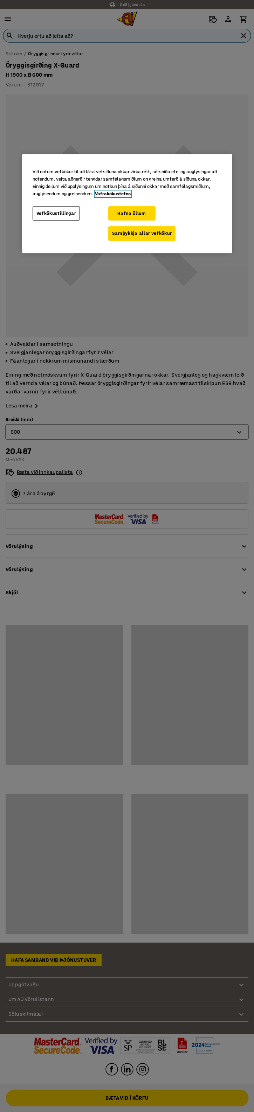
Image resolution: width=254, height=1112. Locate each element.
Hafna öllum (131, 213)
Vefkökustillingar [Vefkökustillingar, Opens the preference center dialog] (56, 213)
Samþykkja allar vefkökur (142, 233)
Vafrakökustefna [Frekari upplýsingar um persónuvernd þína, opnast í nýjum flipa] (113, 194)
